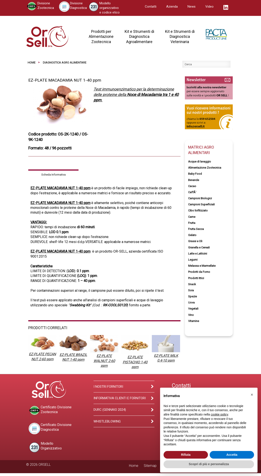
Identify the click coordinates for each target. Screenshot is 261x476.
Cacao (192, 186)
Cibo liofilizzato (198, 210)
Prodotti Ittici (196, 278)
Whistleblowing (107, 421)
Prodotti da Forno (199, 271)
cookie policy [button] (219, 414)
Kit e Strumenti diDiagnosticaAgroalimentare (139, 36)
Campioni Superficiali (201, 204)
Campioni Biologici (200, 198)
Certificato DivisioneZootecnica (50, 410)
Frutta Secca (196, 229)
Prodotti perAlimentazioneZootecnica (101, 36)
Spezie (192, 296)
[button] (251, 394)
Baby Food (195, 173)
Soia (191, 290)
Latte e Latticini (197, 253)
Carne (191, 216)
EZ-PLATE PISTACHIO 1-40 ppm (135, 362)
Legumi (192, 259)
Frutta (191, 223)
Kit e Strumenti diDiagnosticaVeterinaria (180, 36)
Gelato (192, 235)
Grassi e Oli (195, 241)
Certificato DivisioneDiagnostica (50, 428)
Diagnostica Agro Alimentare (64, 62)
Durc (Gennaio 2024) (110, 410)
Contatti (150, 6)
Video (209, 6)
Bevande (193, 180)
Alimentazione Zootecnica (204, 167)
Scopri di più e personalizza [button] (209, 464)
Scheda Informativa (53, 174)
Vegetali (193, 308)
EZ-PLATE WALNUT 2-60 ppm (104, 361)
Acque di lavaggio (199, 161)
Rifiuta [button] (186, 454)
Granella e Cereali (199, 247)
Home (31, 62)
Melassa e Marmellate (202, 265)
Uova (191, 302)
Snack (192, 284)
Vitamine (193, 321)
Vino (191, 315)
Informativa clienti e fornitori (120, 398)
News (191, 6)
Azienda (172, 6)
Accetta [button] (232, 454)
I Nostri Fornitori (108, 387)
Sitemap (150, 466)
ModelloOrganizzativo (45, 447)
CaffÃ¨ (192, 192)
